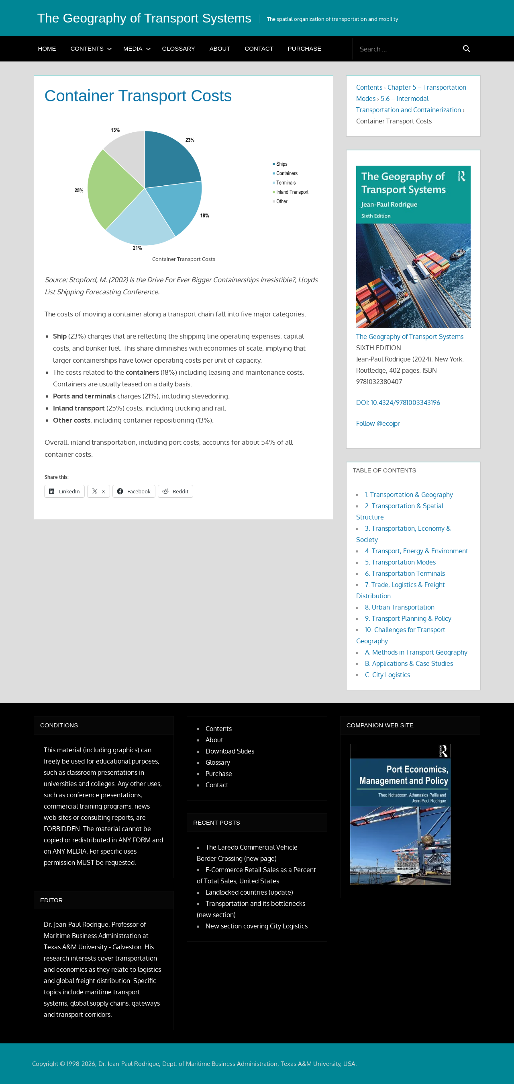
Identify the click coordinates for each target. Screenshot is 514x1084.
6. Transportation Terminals (405, 573)
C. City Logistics (387, 675)
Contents (91, 48)
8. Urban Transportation (399, 607)
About (220, 48)
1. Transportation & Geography (409, 495)
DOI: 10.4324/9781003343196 (398, 402)
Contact (259, 48)
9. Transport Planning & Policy (408, 618)
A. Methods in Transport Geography (416, 652)
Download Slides (230, 751)
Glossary (178, 48)
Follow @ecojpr (378, 423)
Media (137, 48)
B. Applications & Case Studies (409, 663)
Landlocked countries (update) (249, 892)
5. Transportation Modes (400, 562)
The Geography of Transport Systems (144, 18)
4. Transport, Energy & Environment (416, 551)
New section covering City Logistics (257, 926)
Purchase (304, 48)
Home (47, 48)
